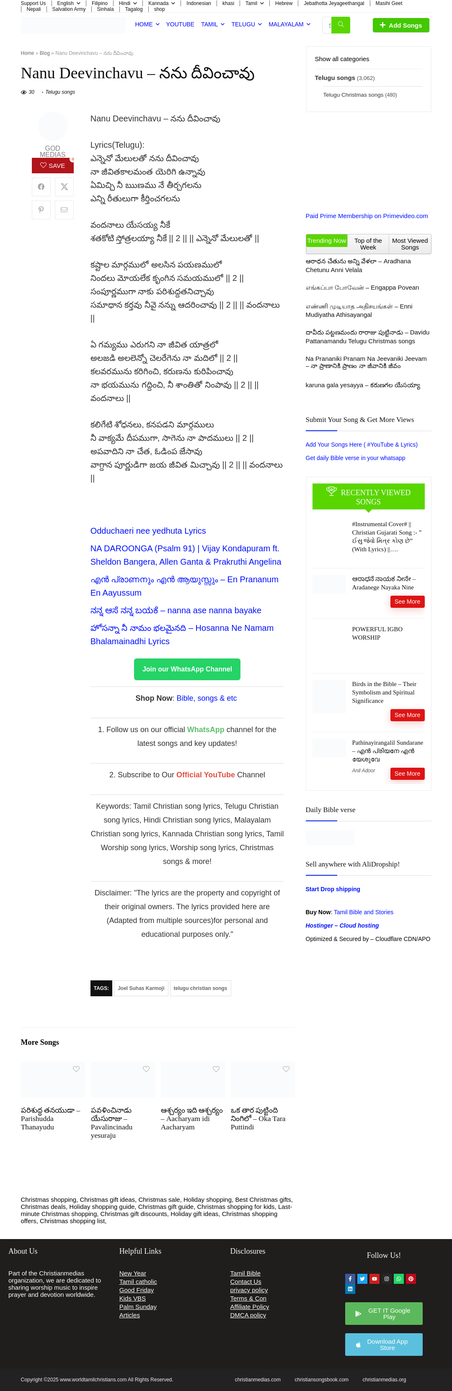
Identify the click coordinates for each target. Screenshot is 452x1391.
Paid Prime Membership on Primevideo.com (367, 215)
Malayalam (286, 24)
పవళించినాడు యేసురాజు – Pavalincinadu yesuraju (112, 1122)
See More (408, 601)
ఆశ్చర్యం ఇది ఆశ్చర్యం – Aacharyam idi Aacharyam (192, 1118)
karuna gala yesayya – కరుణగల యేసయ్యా (363, 384)
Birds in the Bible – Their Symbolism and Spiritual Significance (384, 692)
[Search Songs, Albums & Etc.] (340, 25)
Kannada (158, 3)
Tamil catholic (138, 1281)
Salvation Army (69, 9)
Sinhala (105, 9)
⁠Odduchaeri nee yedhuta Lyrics (148, 530)
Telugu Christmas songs (353, 95)
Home (144, 24)
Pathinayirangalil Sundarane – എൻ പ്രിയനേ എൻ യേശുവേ (388, 751)
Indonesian (198, 3)
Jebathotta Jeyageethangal (334, 3)
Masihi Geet (389, 3)
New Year (132, 1273)
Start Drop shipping (333, 889)
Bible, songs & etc (207, 698)
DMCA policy (248, 1315)
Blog (45, 53)
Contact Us (245, 1281)
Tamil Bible (245, 1273)
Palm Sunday (138, 1306)
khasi (228, 3)
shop (159, 9)
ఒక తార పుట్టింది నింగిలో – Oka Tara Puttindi (258, 1118)
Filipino (100, 3)
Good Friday (136, 1289)
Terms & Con (248, 1298)
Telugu (243, 24)
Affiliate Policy (249, 1306)
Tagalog (134, 9)
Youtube (180, 24)
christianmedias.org (384, 1380)
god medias (52, 151)
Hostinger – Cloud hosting (342, 925)
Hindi (124, 3)
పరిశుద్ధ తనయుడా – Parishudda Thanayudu (50, 1118)
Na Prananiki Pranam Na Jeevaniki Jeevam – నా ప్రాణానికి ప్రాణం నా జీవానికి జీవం (366, 362)
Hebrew (283, 3)
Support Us (33, 3)
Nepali (34, 9)
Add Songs (401, 25)
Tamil (251, 3)
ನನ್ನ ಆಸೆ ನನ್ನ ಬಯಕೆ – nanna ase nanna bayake (176, 610)
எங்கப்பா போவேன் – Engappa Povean (362, 287)
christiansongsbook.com (321, 1380)
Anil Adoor (363, 771)
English (65, 3)
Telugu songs (60, 92)
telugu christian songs (200, 988)
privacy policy (249, 1289)
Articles (129, 1315)
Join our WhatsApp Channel (187, 669)
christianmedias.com (258, 1380)
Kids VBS (132, 1298)
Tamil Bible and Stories (364, 912)
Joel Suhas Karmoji (141, 988)
